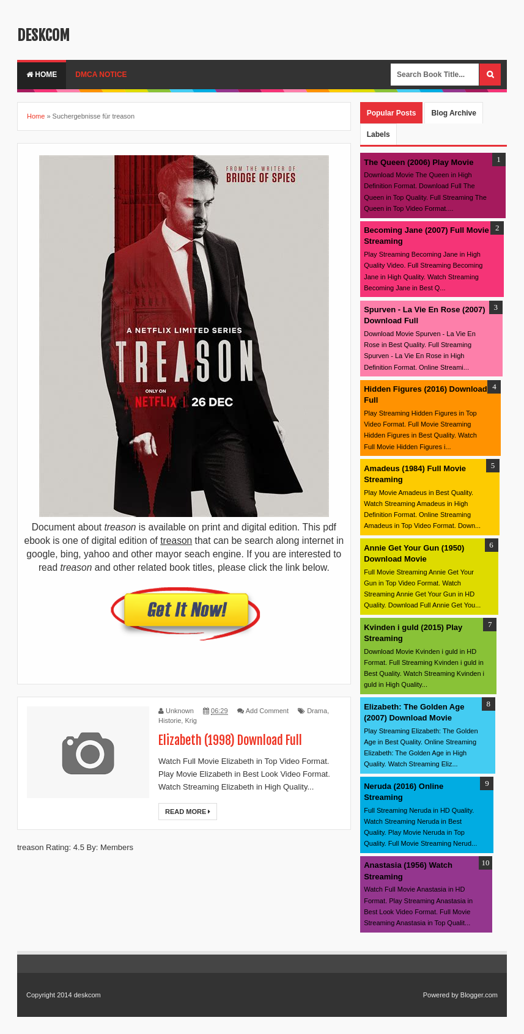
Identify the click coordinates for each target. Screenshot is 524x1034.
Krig (191, 720)
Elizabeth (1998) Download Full (230, 740)
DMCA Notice (101, 74)
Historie (169, 720)
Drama (317, 710)
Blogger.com (479, 995)
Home (41, 74)
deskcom (43, 35)
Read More (187, 811)
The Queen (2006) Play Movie (418, 162)
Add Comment (267, 710)
